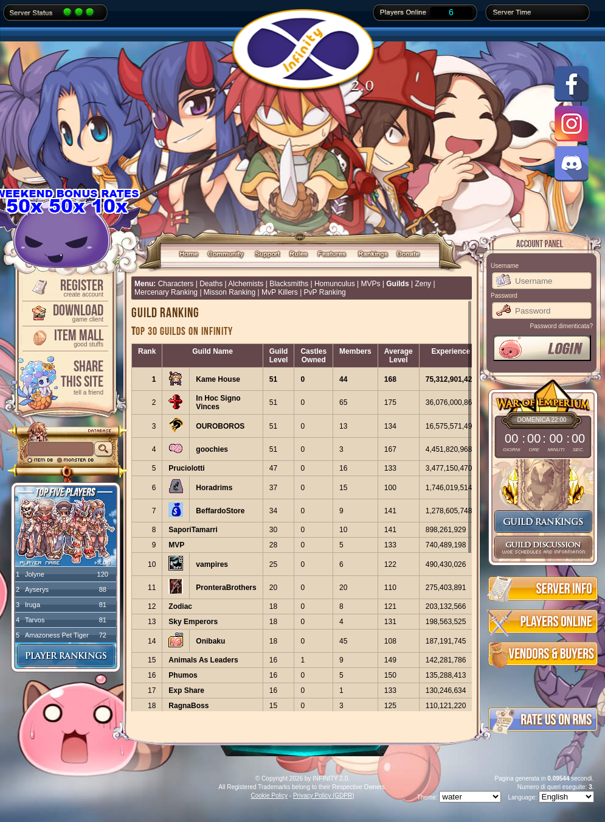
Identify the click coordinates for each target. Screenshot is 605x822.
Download (64, 312)
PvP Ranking (325, 292)
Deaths (211, 283)
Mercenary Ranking (166, 292)
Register (64, 287)
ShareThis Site (64, 376)
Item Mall (64, 337)
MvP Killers (279, 292)
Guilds (397, 283)
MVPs (370, 283)
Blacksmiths (288, 283)
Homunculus (334, 283)
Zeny (423, 283)
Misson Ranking (229, 292)
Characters (176, 283)
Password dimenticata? (561, 326)
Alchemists (245, 283)
